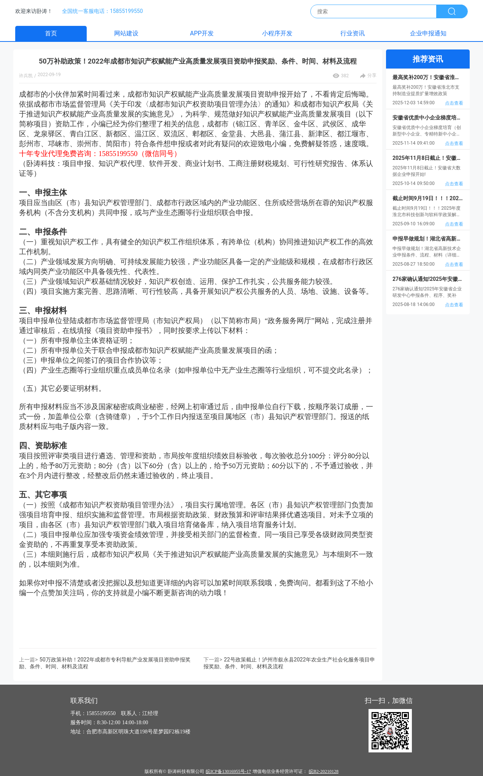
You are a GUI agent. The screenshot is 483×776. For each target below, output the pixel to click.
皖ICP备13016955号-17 (228, 771)
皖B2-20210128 (323, 771)
